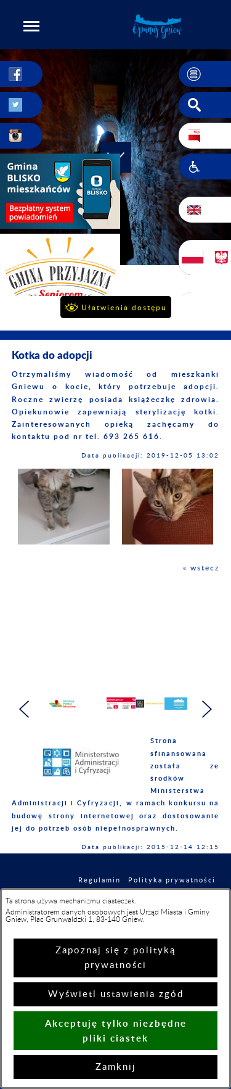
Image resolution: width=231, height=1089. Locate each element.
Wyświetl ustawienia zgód (116, 994)
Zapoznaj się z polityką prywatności (115, 958)
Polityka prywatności (172, 880)
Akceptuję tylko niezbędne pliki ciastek (116, 1031)
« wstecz (201, 568)
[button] (31, 25)
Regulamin (99, 880)
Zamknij (115, 1067)
